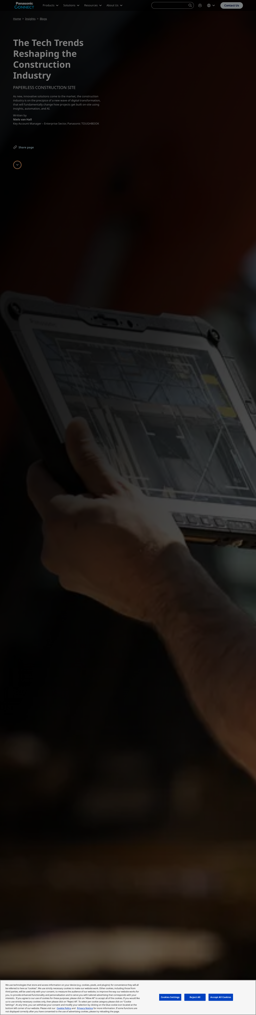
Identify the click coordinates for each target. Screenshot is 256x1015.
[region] (128, 997)
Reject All (195, 997)
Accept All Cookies (220, 997)
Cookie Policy (64, 1008)
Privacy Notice (85, 1008)
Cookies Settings (170, 997)
